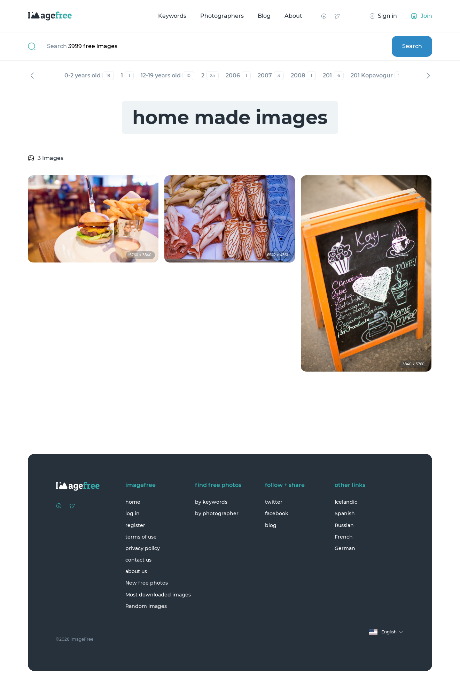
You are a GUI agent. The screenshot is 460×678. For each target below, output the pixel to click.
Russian (344, 525)
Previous (32, 75)
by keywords (211, 502)
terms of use (141, 537)
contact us (138, 560)
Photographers (222, 16)
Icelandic (346, 502)
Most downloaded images (158, 595)
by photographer (217, 513)
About (293, 16)
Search (412, 46)
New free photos (146, 583)
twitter (273, 502)
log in (132, 513)
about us (136, 571)
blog (270, 525)
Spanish (345, 513)
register (135, 525)
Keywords (172, 16)
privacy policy (142, 548)
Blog (264, 16)
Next (428, 75)
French (344, 537)
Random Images (146, 606)
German (345, 548)
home (132, 502)
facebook (276, 513)
